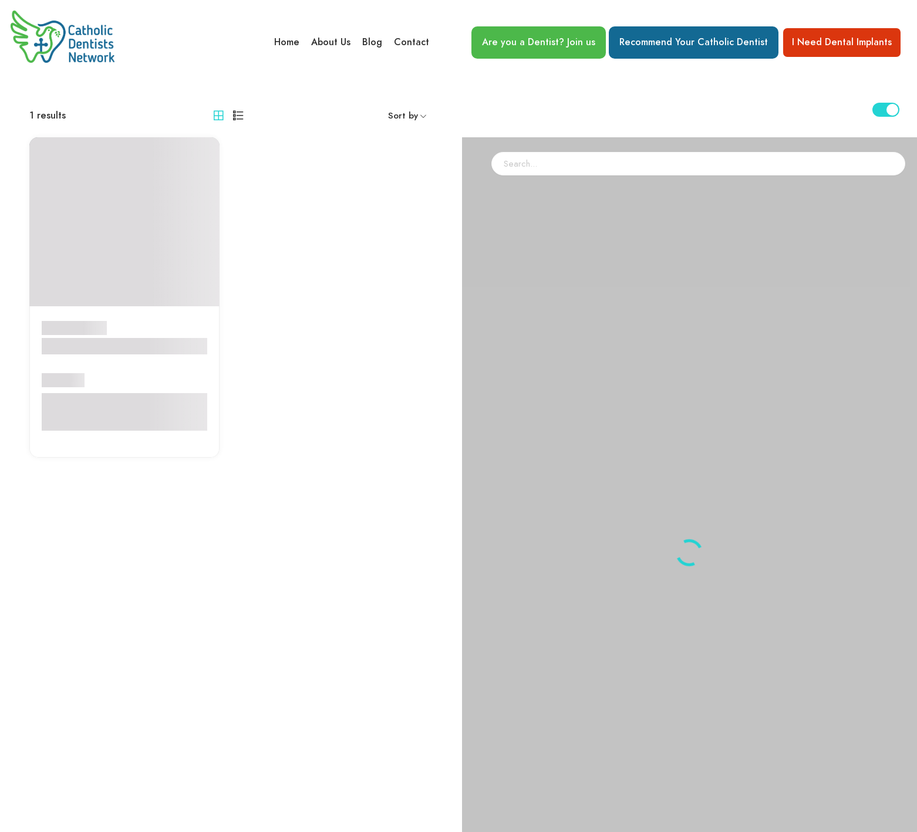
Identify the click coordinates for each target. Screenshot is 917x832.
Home (286, 42)
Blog (372, 42)
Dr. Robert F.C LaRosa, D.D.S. (121, 346)
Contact (411, 42)
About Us (330, 42)
